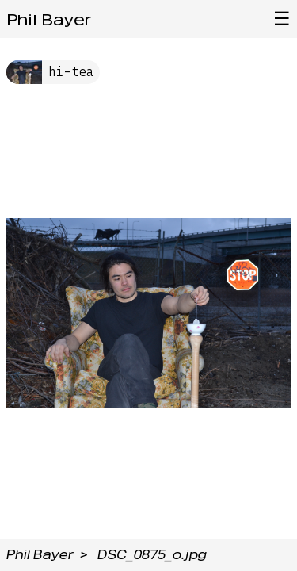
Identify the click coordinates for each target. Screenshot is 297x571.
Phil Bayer (48, 19)
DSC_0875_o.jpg (152, 554)
